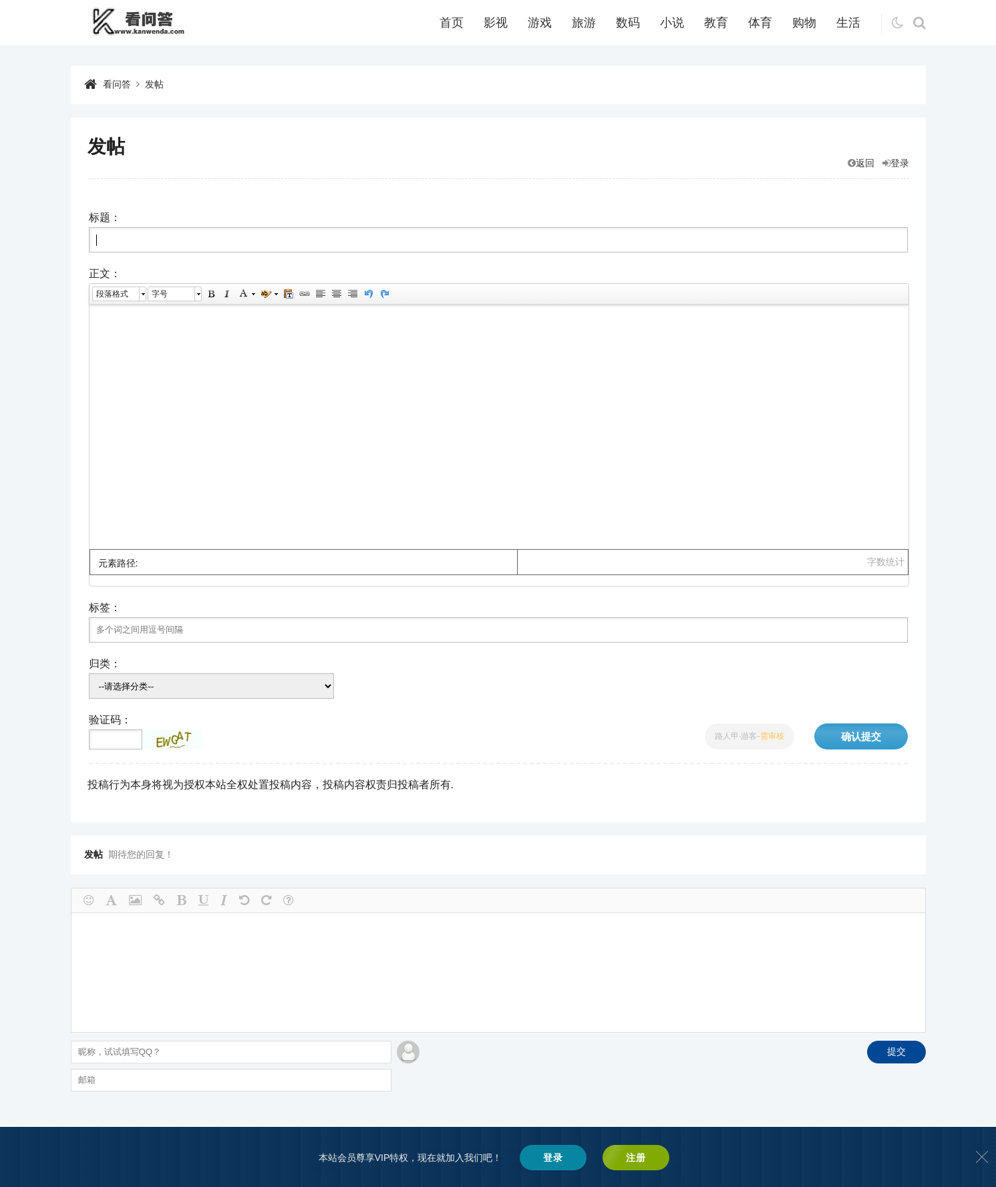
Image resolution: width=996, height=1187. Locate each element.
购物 (804, 22)
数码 (628, 22)
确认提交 (861, 736)
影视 (496, 22)
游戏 (540, 22)
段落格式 (112, 294)
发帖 (154, 84)
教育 (716, 22)
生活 (848, 22)
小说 (672, 22)
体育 (760, 22)
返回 (861, 163)
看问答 (117, 84)
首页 (452, 22)
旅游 (584, 22)
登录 (895, 163)
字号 (160, 294)
